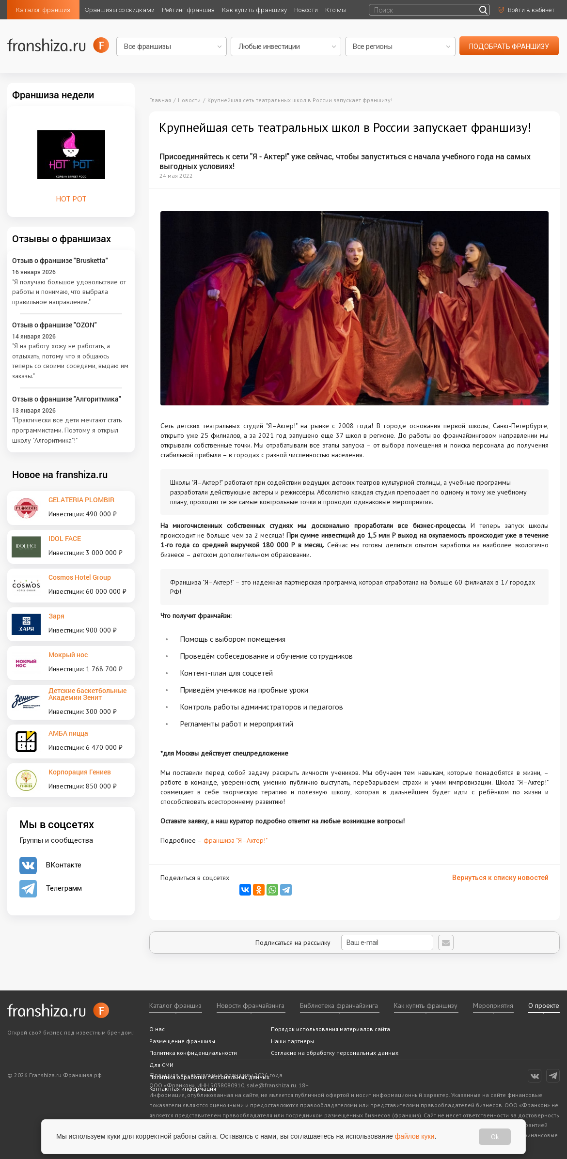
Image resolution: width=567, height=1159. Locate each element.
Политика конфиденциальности (193, 1052)
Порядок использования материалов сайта (330, 1029)
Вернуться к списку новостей (500, 877)
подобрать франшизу (509, 46)
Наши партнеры (292, 1041)
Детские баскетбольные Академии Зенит (87, 694)
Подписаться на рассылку (344, 942)
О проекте (543, 1005)
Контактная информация (182, 1088)
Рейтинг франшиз (188, 10)
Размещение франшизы (182, 1041)
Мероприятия (493, 1005)
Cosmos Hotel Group (79, 577)
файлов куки (415, 1136)
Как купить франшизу (254, 10)
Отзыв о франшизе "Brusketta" (60, 260)
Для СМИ (161, 1064)
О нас (157, 1029)
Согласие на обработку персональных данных (334, 1052)
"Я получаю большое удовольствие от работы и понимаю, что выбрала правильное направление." (69, 292)
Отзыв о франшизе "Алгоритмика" (66, 398)
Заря (56, 615)
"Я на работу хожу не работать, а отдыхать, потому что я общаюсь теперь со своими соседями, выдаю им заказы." (70, 360)
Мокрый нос (68, 654)
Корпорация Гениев (79, 771)
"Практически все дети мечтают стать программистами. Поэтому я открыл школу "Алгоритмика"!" (67, 430)
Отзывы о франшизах (61, 238)
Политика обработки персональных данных (209, 1077)
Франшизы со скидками (120, 10)
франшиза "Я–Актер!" (236, 840)
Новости (306, 10)
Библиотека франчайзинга (339, 1005)
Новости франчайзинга (250, 1005)
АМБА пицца (68, 733)
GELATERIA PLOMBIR (81, 499)
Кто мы (335, 10)
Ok (495, 1136)
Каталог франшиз (43, 10)
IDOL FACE (64, 538)
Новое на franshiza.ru (60, 474)
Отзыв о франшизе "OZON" (54, 324)
